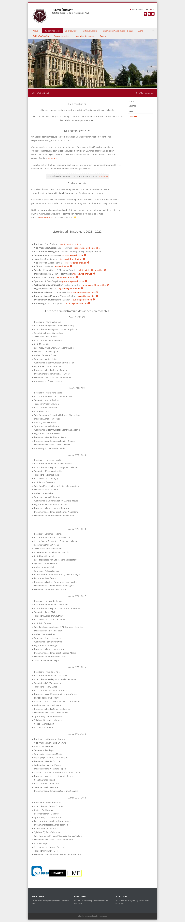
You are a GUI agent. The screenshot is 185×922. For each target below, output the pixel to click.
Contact (103, 36)
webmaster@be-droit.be (94, 285)
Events (140, 31)
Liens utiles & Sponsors (84, 36)
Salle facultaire (71, 31)
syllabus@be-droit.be (82, 274)
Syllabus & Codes (90, 31)
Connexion (133, 116)
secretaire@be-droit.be (72, 255)
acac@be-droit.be (86, 296)
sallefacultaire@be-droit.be (90, 270)
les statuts (52, 158)
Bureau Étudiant (62, 10)
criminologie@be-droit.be (76, 303)
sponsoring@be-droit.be (72, 281)
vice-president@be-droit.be (87, 248)
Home (138, 93)
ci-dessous (103, 176)
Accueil (36, 31)
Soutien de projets (61, 36)
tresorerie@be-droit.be (71, 259)
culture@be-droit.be (82, 299)
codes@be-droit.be (66, 277)
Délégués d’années (41, 36)
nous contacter (46, 217)
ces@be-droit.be (61, 266)
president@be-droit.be (70, 244)
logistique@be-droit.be (69, 288)
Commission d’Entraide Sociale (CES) (118, 31)
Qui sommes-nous (52, 31)
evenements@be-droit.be (83, 292)
